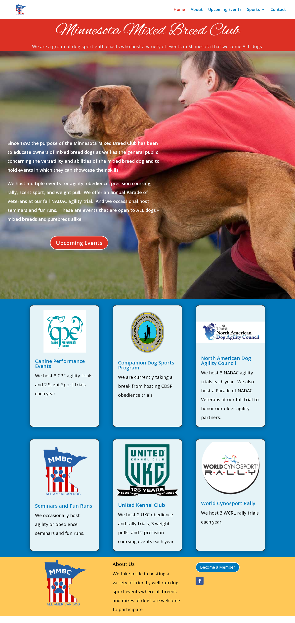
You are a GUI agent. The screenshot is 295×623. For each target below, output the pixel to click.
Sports (253, 9)
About (197, 9)
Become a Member (217, 567)
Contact (278, 9)
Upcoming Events (225, 9)
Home (179, 9)
